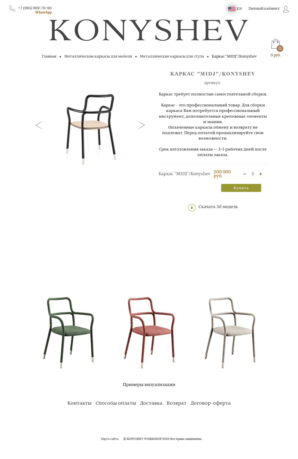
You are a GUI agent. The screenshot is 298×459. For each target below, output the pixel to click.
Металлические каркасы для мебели (98, 56)
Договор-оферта (211, 403)
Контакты (79, 403)
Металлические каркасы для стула (172, 56)
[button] (40, 125)
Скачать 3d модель (213, 207)
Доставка (151, 403)
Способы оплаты (116, 403)
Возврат (176, 403)
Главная (49, 56)
